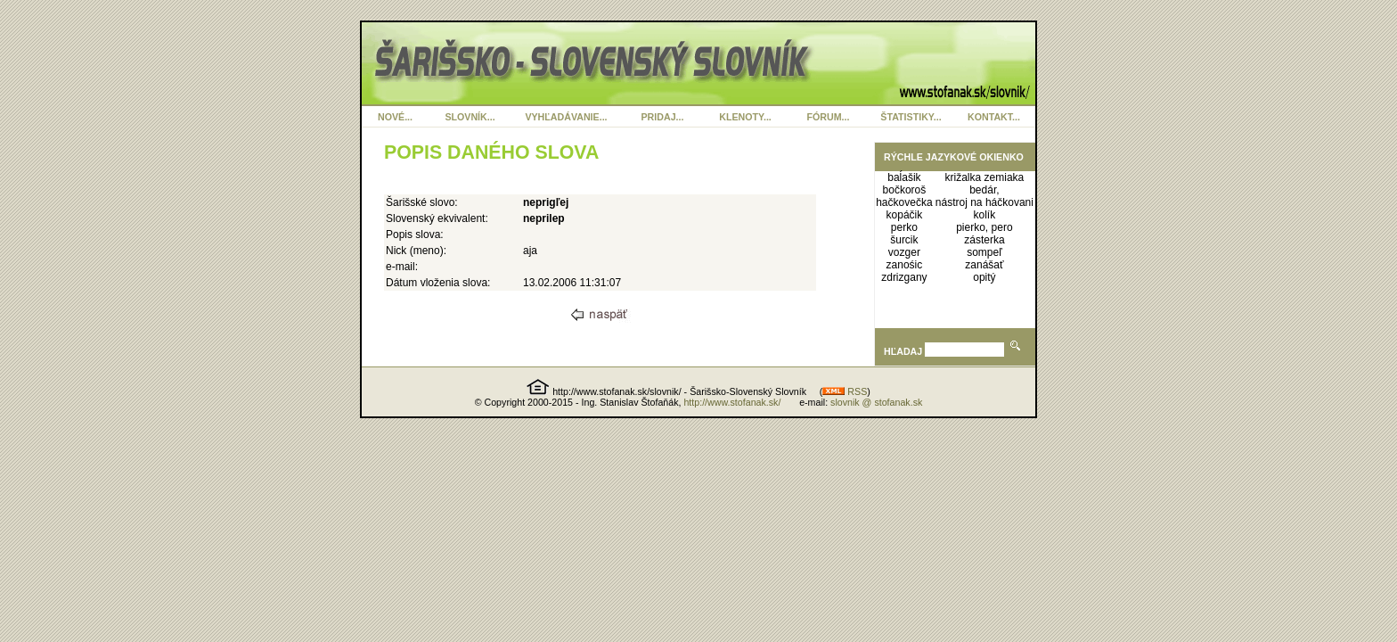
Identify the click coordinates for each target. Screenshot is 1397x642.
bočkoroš (905, 190)
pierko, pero (984, 227)
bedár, (984, 190)
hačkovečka (904, 202)
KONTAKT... (994, 116)
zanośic (904, 265)
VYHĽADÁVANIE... (566, 116)
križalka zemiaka (985, 177)
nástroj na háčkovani (984, 202)
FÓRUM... (828, 116)
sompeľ (984, 252)
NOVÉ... (395, 116)
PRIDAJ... (662, 116)
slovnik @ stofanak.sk (876, 402)
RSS (844, 391)
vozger (904, 252)
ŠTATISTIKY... (910, 116)
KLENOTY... (745, 116)
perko (904, 227)
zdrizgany (904, 277)
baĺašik (903, 177)
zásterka (984, 240)
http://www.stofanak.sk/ (731, 402)
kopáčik (904, 215)
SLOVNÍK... (469, 116)
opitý (984, 277)
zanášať (984, 265)
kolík (985, 215)
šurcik (904, 240)
